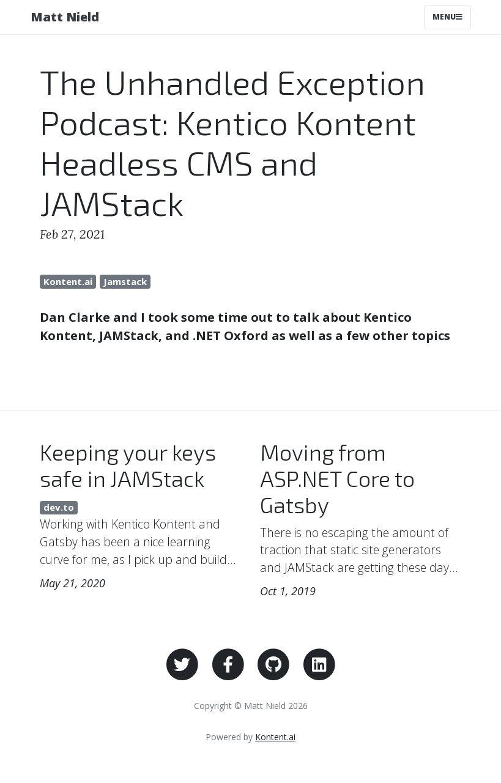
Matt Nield (65, 17)
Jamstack (125, 281)
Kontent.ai (67, 281)
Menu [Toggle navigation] (447, 17)
